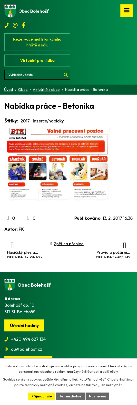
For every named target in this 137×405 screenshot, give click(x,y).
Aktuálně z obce (46, 89)
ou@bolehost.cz (26, 349)
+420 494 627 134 (28, 339)
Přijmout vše (41, 396)
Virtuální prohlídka (37, 60)
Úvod (8, 89)
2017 (25, 121)
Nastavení (97, 396)
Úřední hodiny (24, 325)
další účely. (110, 372)
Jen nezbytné (70, 396)
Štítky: (11, 121)
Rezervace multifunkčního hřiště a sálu (37, 42)
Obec (23, 89)
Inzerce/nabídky (48, 121)
